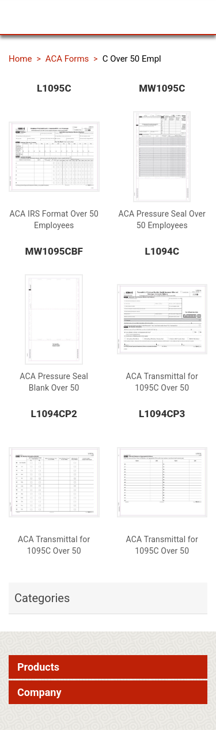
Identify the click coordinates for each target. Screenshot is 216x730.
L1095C (54, 88)
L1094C (162, 251)
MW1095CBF (54, 251)
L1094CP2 (54, 413)
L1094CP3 (162, 413)
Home (20, 59)
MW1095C (162, 88)
